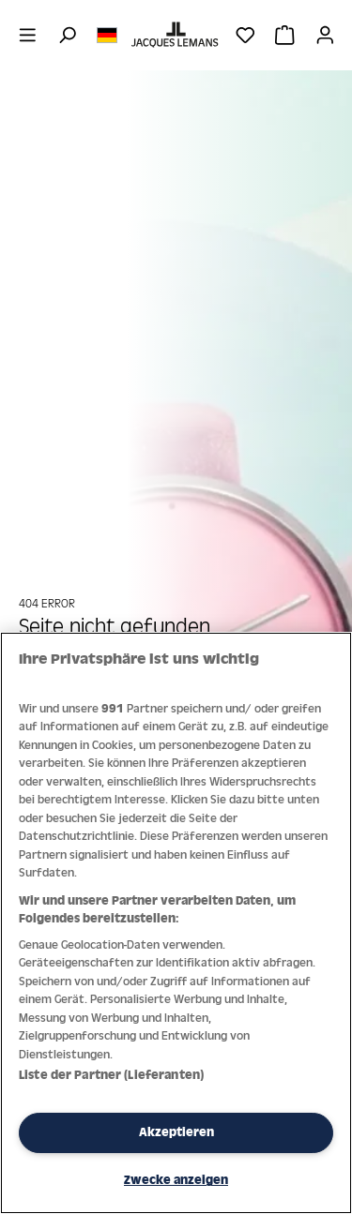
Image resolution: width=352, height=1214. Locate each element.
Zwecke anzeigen (176, 1180)
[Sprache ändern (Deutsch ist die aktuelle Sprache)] (107, 33)
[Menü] (28, 34)
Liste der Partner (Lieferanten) (111, 1075)
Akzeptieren (176, 1132)
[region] (176, 923)
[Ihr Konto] (325, 34)
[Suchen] (67, 34)
